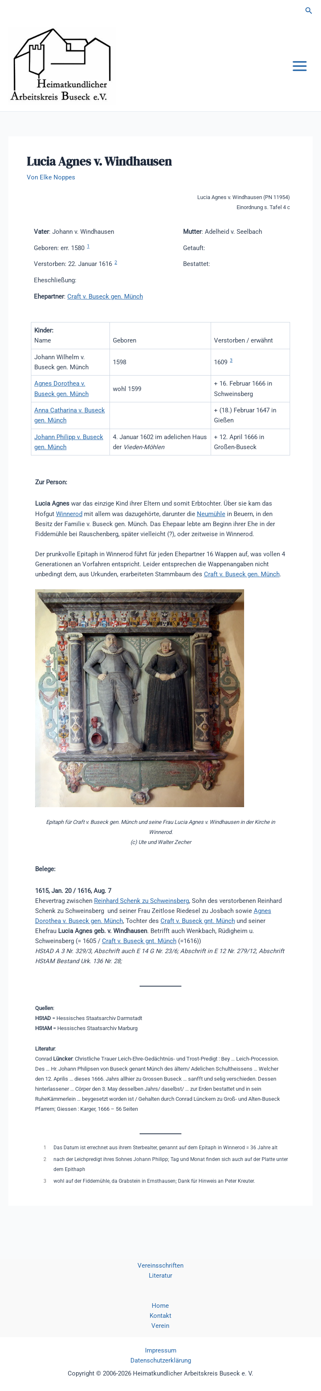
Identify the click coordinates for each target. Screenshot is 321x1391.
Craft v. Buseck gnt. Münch (197, 940)
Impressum (160, 1350)
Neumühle (211, 533)
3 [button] (231, 380)
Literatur (160, 1275)
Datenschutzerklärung (160, 1360)
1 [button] (88, 265)
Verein (160, 1326)
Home (160, 1305)
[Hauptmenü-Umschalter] (300, 76)
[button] (309, 10)
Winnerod (69, 533)
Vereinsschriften (160, 1265)
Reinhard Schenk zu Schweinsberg (141, 920)
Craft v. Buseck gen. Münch (105, 316)
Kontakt (160, 1315)
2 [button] (116, 282)
